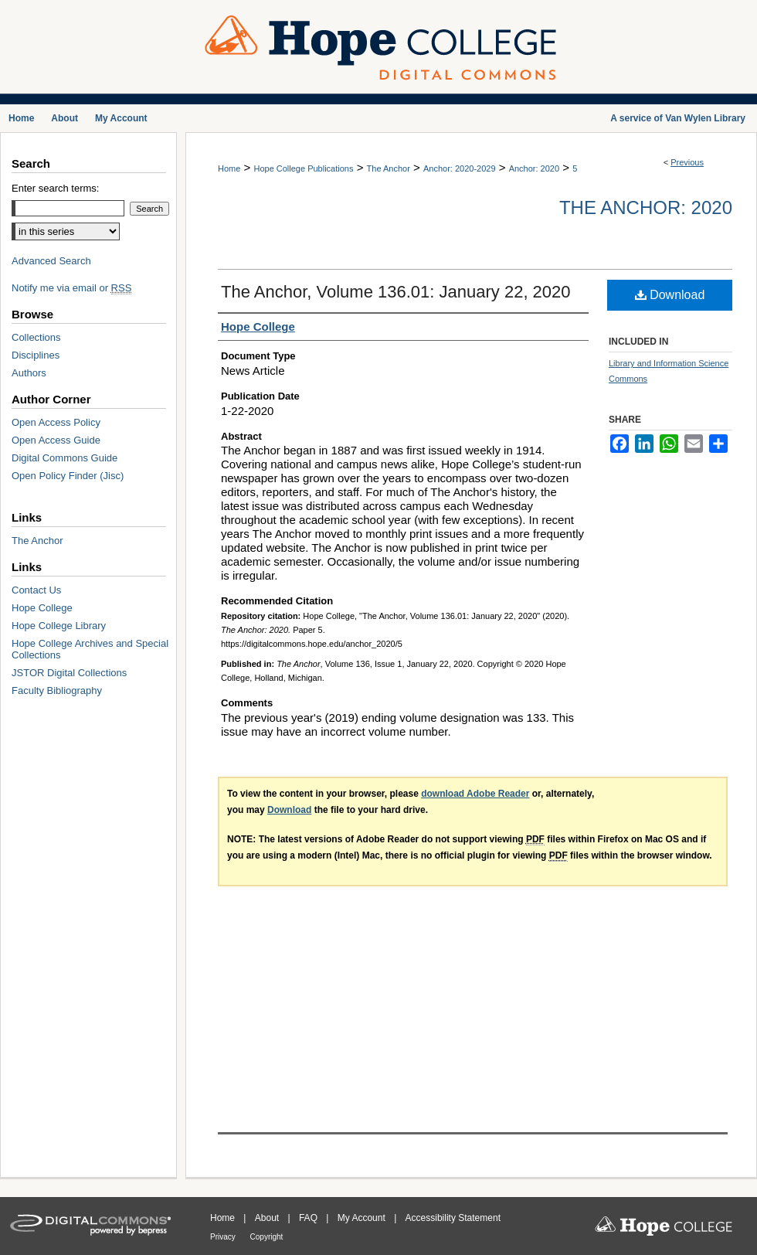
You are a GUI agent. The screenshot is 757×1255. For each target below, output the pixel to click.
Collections (36, 337)
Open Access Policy (56, 422)
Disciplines (35, 355)
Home (229, 168)
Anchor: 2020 (534, 168)
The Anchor (388, 168)
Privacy (224, 1237)
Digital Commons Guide (64, 458)
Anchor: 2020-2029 (459, 168)
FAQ (309, 1217)
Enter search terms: (55, 188)
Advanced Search (51, 261)
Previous (687, 162)
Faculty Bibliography (57, 690)
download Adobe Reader (475, 793)
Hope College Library (59, 625)
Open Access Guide (56, 440)
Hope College (42, 608)
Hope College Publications (303, 168)
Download (670, 294)
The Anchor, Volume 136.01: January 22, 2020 (396, 291)
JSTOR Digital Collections (69, 673)
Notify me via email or (71, 288)
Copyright (266, 1237)
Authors (29, 373)
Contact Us (36, 590)
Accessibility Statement (453, 1217)
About (268, 1217)
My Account (363, 1217)
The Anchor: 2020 (645, 207)
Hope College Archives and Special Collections (90, 649)
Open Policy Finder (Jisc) (68, 475)
